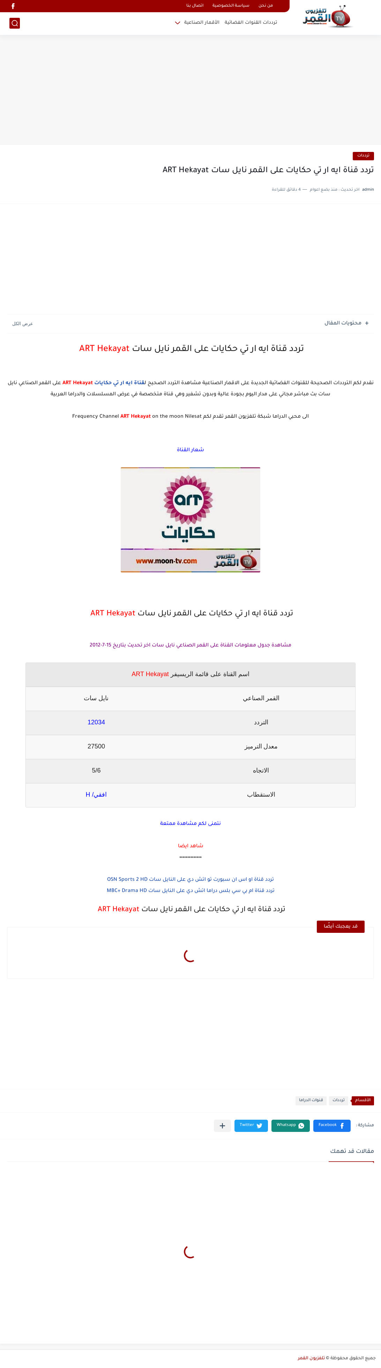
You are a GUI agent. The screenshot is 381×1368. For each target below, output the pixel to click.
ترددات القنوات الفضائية (251, 22)
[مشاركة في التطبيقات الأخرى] (222, 1126)
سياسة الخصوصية (230, 6)
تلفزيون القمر (311, 1358)
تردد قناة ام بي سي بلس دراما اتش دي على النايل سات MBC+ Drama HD (191, 891)
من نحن (266, 6)
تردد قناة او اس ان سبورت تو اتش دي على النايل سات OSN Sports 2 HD (190, 880)
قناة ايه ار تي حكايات (119, 383)
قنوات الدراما (311, 1100)
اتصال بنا (194, 6)
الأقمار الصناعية (201, 22)
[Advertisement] (190, 91)
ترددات (363, 156)
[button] (332, 1126)
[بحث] (14, 23)
